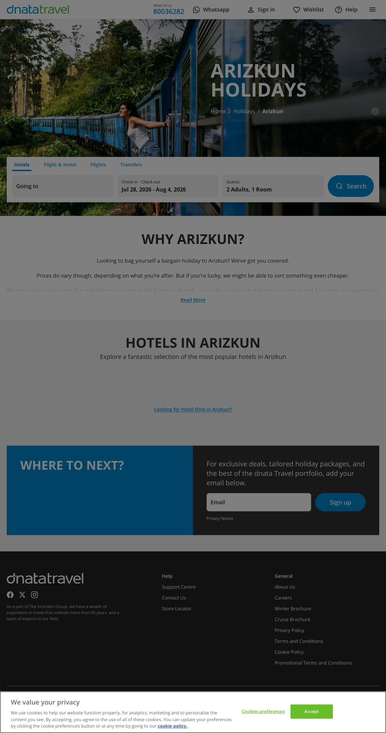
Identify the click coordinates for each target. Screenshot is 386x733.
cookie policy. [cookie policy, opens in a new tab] (173, 726)
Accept (311, 711)
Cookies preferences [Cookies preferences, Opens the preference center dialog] (263, 711)
